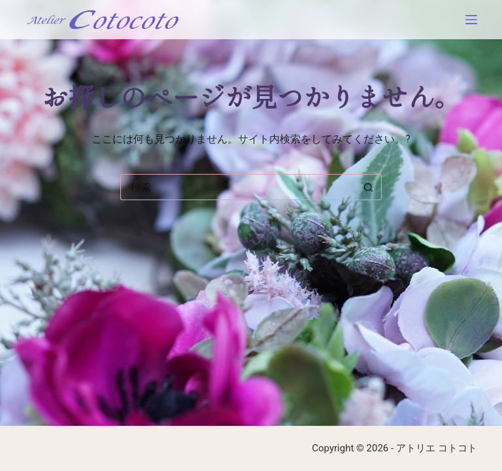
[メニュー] (471, 20)
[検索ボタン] (369, 187)
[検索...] (238, 187)
